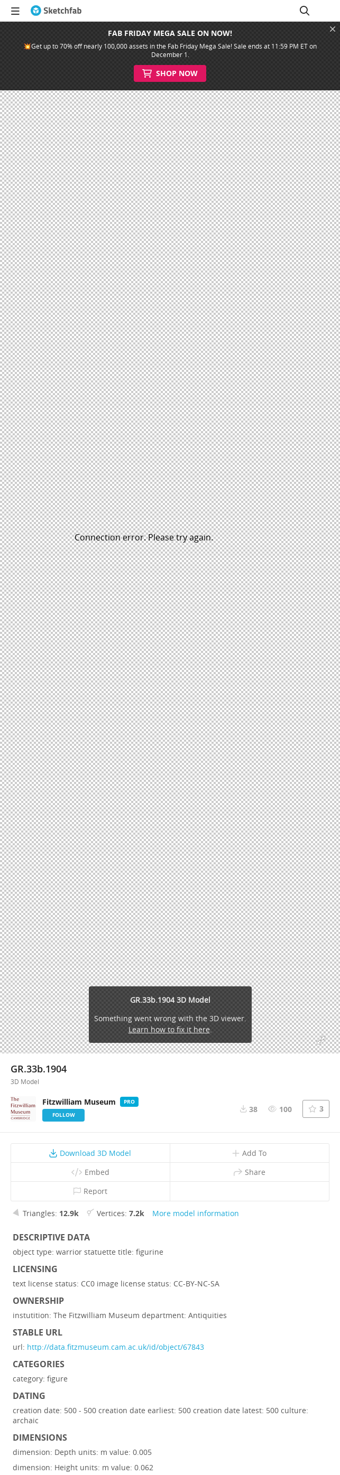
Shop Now (170, 73)
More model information (195, 1213)
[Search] (304, 10)
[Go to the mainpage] (56, 10)
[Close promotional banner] (332, 29)
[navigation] (15, 10)
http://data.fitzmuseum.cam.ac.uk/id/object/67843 (115, 1347)
